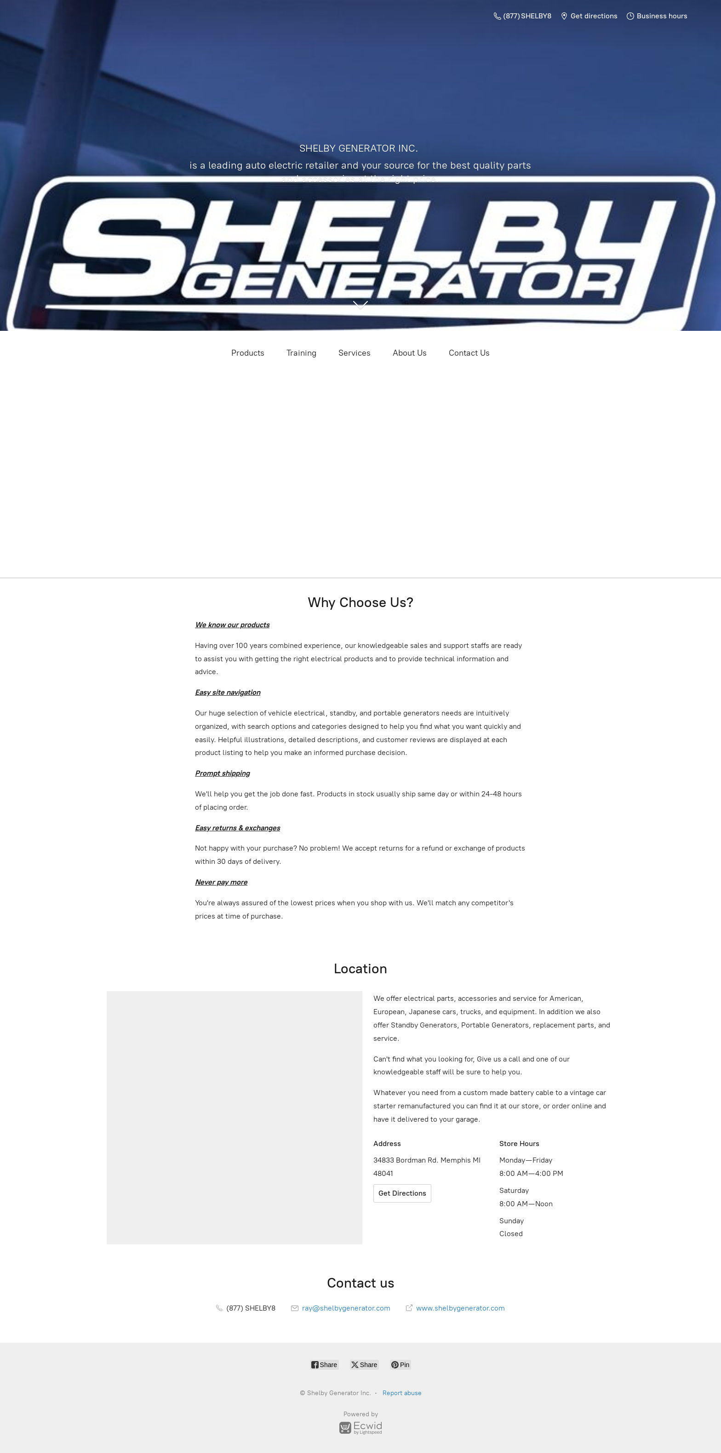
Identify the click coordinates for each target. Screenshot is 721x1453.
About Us (410, 353)
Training (301, 353)
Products (247, 353)
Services (354, 353)
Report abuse (402, 1393)
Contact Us (469, 353)
